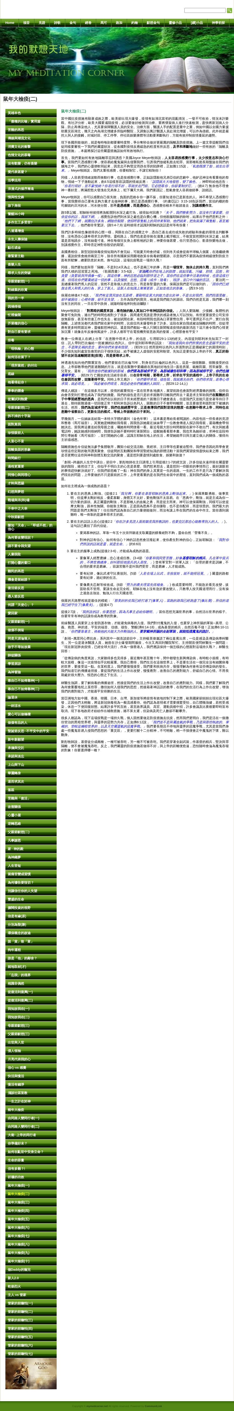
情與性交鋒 (16, 197)
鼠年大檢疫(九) (18, 1253)
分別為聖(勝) (17, 924)
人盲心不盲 (16, 441)
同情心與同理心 (19, 475)
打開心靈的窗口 (19, 563)
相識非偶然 (16, 983)
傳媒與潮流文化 (19, 138)
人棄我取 (14, 554)
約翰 (134, 23)
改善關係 (14, 807)
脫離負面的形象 (19, 449)
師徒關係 (14, 655)
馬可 (103, 23)
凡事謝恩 (14, 840)
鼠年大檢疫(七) (18, 1236)
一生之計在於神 (19, 1101)
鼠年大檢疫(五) (18, 1219)
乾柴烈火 (14, 1286)
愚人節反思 (16, 596)
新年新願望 (16, 739)
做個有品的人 (17, 722)
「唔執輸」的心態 (21, 348)
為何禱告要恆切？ (21, 882)
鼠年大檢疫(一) (18, 1185)
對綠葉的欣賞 (17, 290)
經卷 (88, 23)
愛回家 (13, 613)
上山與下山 (16, 765)
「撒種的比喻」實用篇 (24, 121)
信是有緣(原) (17, 916)
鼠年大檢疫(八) (18, 1244)
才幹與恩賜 (16, 483)
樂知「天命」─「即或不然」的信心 (30, 527)
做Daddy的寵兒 (19, 1269)
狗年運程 (14, 950)
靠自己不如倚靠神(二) (23, 689)
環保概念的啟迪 (19, 933)
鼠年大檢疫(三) (18, 1202)
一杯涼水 (14, 706)
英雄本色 (14, 113)
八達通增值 (16, 231)
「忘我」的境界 (19, 975)
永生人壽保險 (17, 239)
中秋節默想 (16, 517)
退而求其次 (16, 781)
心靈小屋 (14, 815)
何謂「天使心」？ (21, 605)
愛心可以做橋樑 (19, 714)
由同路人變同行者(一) (23, 1118)
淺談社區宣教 (17, 1093)
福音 (26, 23)
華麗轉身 (14, 773)
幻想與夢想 (16, 491)
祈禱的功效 (16, 1177)
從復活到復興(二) (20, 1000)
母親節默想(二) (18, 407)
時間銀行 (14, 458)
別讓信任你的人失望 (22, 891)
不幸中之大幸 (17, 508)
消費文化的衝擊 (19, 146)
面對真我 (14, 424)
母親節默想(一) (18, 281)
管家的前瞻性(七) (20, 1354)
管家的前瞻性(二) (20, 1312)
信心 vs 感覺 (17, 1067)
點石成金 (14, 247)
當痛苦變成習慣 (19, 874)
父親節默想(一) (18, 621)
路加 (119, 23)
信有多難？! (16, 1168)
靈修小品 (175, 23)
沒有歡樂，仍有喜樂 (22, 163)
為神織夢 (14, 857)
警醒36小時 (16, 214)
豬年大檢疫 (16, 1110)
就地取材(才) (17, 966)
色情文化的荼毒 (19, 155)
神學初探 (218, 23)
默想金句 (153, 23)
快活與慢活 (16, 1076)
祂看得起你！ (17, 382)
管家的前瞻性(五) (20, 1337)
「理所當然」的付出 (22, 365)
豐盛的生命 (16, 899)
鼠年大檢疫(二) (18, 1194)
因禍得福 (14, 306)
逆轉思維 (14, 823)
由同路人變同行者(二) (23, 1126)
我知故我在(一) (18, 1009)
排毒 (11, 340)
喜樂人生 (14, 264)
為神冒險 (14, 672)
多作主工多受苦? (20, 222)
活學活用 (14, 180)
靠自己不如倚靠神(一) (23, 680)
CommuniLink (153, 1406)
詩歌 (57, 23)
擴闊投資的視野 (19, 908)
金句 (72, 23)
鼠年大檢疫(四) (18, 1211)
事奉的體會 (16, 390)
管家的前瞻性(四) (20, 1328)
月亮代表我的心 (19, 1059)
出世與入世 (16, 1042)
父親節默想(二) (18, 832)
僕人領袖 (14, 1051)
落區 (11, 790)
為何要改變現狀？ (21, 537)
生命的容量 (16, 1160)
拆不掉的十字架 (19, 416)
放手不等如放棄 (19, 647)
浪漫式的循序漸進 (21, 189)
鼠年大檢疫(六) (18, 1227)
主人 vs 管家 (17, 1295)
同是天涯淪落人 (19, 638)
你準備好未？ (17, 1143)
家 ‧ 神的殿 (16, 849)
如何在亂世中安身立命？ (26, 1152)
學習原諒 (14, 664)
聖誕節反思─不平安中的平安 (28, 731)
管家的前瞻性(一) (20, 1303)
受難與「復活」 (19, 798)
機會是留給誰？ (19, 579)
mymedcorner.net (97, 1406)
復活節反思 (16, 588)
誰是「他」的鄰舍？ (22, 958)
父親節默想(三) (18, 1034)
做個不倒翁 (16, 630)
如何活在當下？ (19, 357)
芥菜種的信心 (17, 323)
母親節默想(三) (18, 1025)
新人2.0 (13, 1278)
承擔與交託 (16, 748)
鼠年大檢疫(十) (18, 1261)
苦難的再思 (16, 130)
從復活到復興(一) (20, 992)
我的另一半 (16, 298)
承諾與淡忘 (16, 756)
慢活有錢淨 (16, 1084)
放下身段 (14, 205)
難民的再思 (16, 571)
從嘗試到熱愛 (17, 399)
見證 (42, 23)
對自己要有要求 (19, 332)
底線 (11, 374)
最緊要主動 (16, 256)
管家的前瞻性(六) (20, 1345)
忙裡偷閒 (14, 315)
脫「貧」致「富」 (21, 941)
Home (10, 23)
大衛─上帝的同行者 (22, 1135)
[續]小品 (197, 23)
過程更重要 (16, 466)
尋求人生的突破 (19, 273)
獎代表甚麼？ (17, 172)
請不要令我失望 (19, 546)
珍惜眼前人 (16, 433)
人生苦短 (14, 865)
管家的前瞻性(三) (20, 1320)
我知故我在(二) (18, 1017)
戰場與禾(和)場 (18, 500)
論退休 (13, 697)
